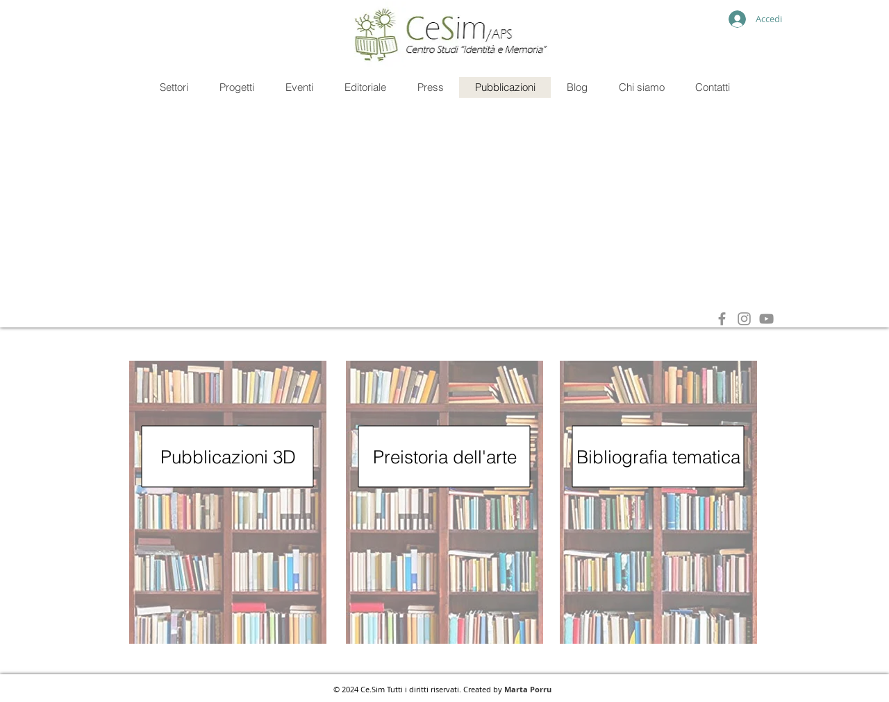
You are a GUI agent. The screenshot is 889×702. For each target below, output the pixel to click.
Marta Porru (527, 689)
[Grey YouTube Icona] (766, 318)
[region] (227, 502)
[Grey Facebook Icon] (722, 318)
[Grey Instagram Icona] (744, 318)
